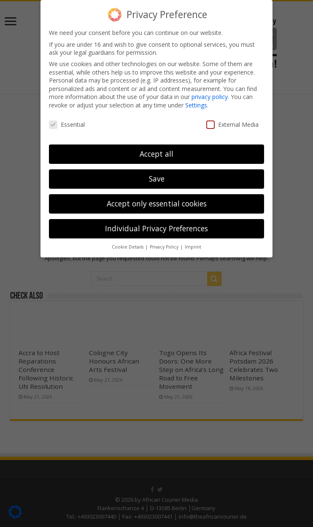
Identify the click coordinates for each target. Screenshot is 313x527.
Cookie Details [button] (128, 247)
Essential (67, 124)
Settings (196, 105)
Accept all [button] (156, 154)
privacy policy (210, 97)
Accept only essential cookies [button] (157, 203)
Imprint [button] (193, 247)
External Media (232, 124)
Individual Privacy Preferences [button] (156, 228)
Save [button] (157, 179)
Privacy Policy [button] (165, 247)
